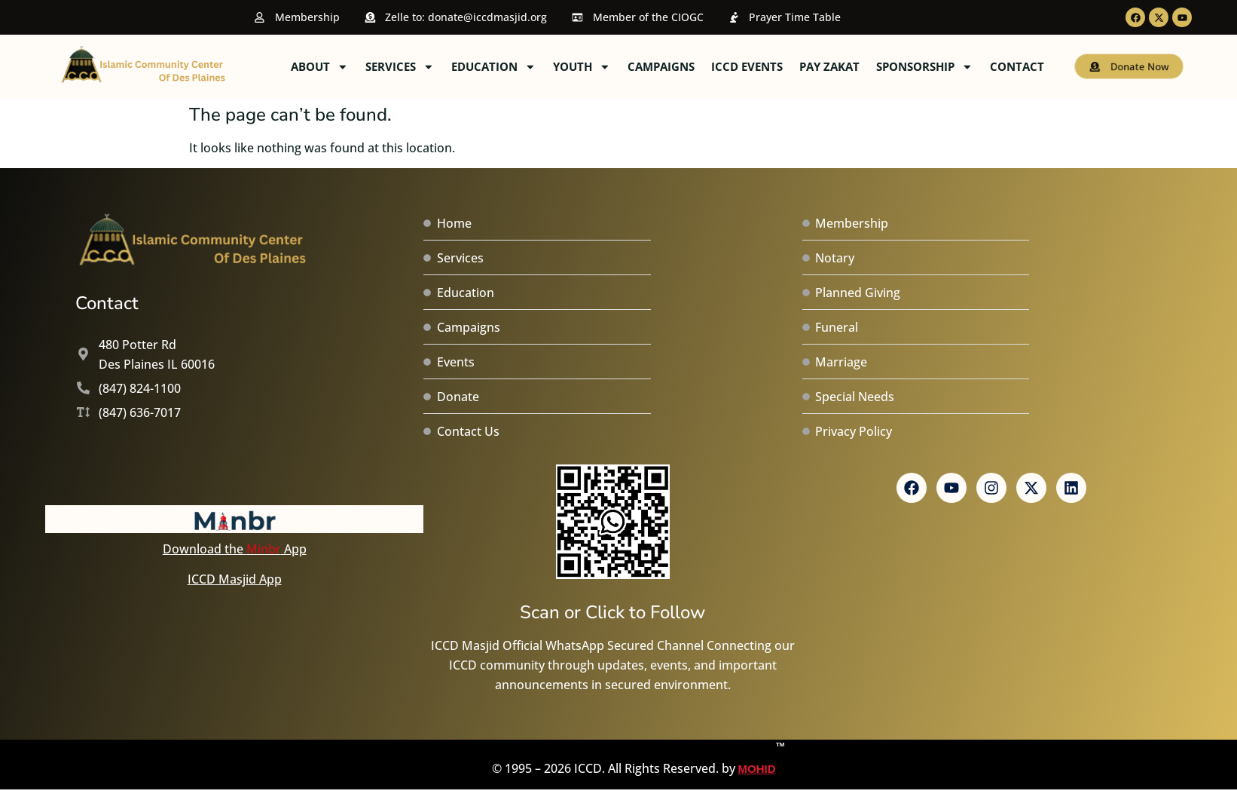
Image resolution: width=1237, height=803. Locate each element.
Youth (694, 67)
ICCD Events (859, 66)
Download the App (235, 549)
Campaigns (773, 66)
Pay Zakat (942, 66)
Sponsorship (1037, 67)
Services (512, 67)
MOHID (757, 757)
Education (606, 67)
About (432, 67)
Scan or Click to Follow (612, 612)
